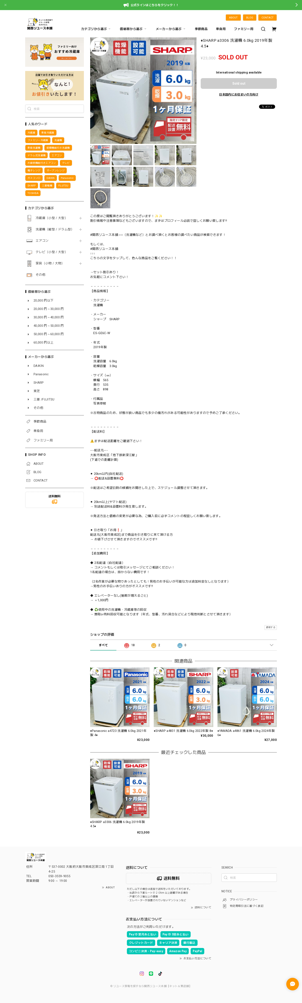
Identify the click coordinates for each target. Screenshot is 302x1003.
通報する (270, 627)
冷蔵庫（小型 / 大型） (52, 218)
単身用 (221, 29)
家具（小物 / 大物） (50, 263)
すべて (103, 645)
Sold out (238, 83)
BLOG (249, 17)
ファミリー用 (243, 29)
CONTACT (267, 17)
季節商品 (201, 29)
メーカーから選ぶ (171, 29)
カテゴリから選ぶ (96, 29)
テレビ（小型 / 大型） (52, 252)
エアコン (42, 241)
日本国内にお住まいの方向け (238, 94)
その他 (40, 275)
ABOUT (233, 17)
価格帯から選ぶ (133, 29)
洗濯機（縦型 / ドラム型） (55, 229)
